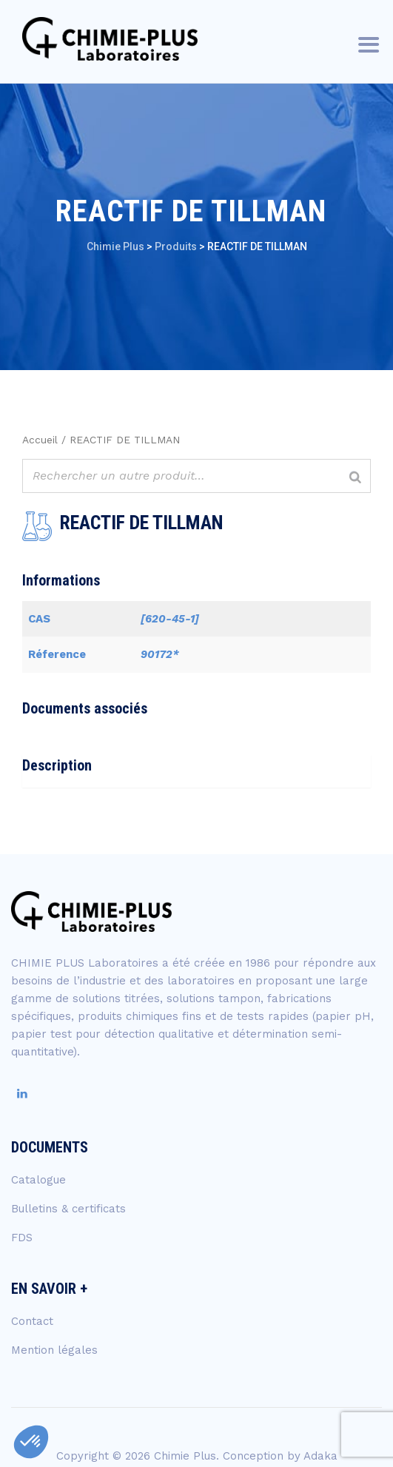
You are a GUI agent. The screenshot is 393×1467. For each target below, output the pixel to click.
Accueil (40, 440)
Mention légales (54, 1350)
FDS (22, 1237)
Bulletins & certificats (68, 1208)
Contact (32, 1321)
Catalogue (38, 1179)
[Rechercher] (355, 478)
